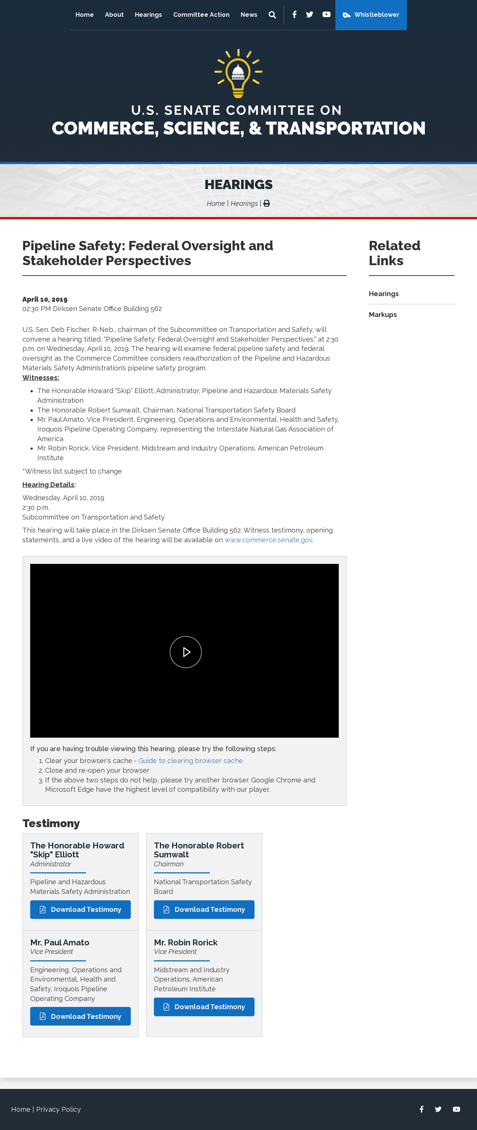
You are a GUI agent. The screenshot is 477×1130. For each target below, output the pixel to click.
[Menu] (273, 15)
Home (85, 14)
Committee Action (201, 14)
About (114, 14)
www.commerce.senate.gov (268, 540)
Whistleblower (376, 14)
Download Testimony (80, 909)
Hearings (148, 14)
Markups (383, 314)
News (249, 14)
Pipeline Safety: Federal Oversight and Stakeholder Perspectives (148, 253)
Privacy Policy (58, 1109)
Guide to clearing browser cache (191, 761)
